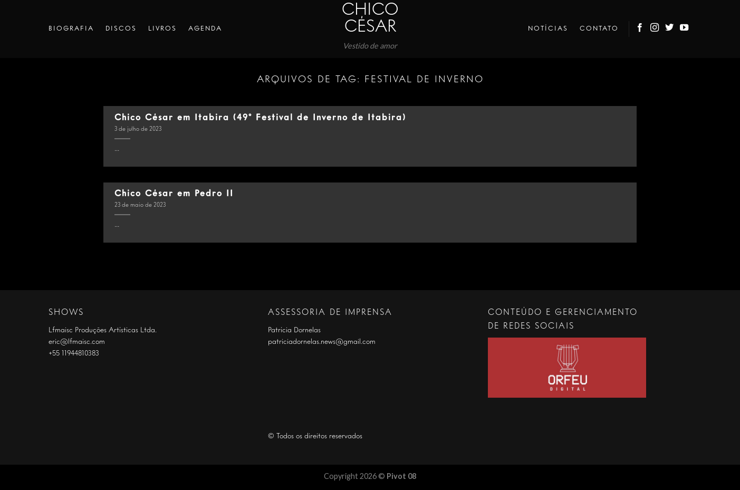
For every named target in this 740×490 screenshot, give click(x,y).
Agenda (205, 28)
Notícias (548, 28)
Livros (162, 28)
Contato (599, 28)
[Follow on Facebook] (640, 29)
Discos (121, 28)
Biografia (71, 28)
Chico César (370, 19)
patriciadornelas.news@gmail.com (322, 341)
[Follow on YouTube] (684, 29)
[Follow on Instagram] (655, 29)
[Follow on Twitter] (670, 29)
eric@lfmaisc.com (77, 341)
